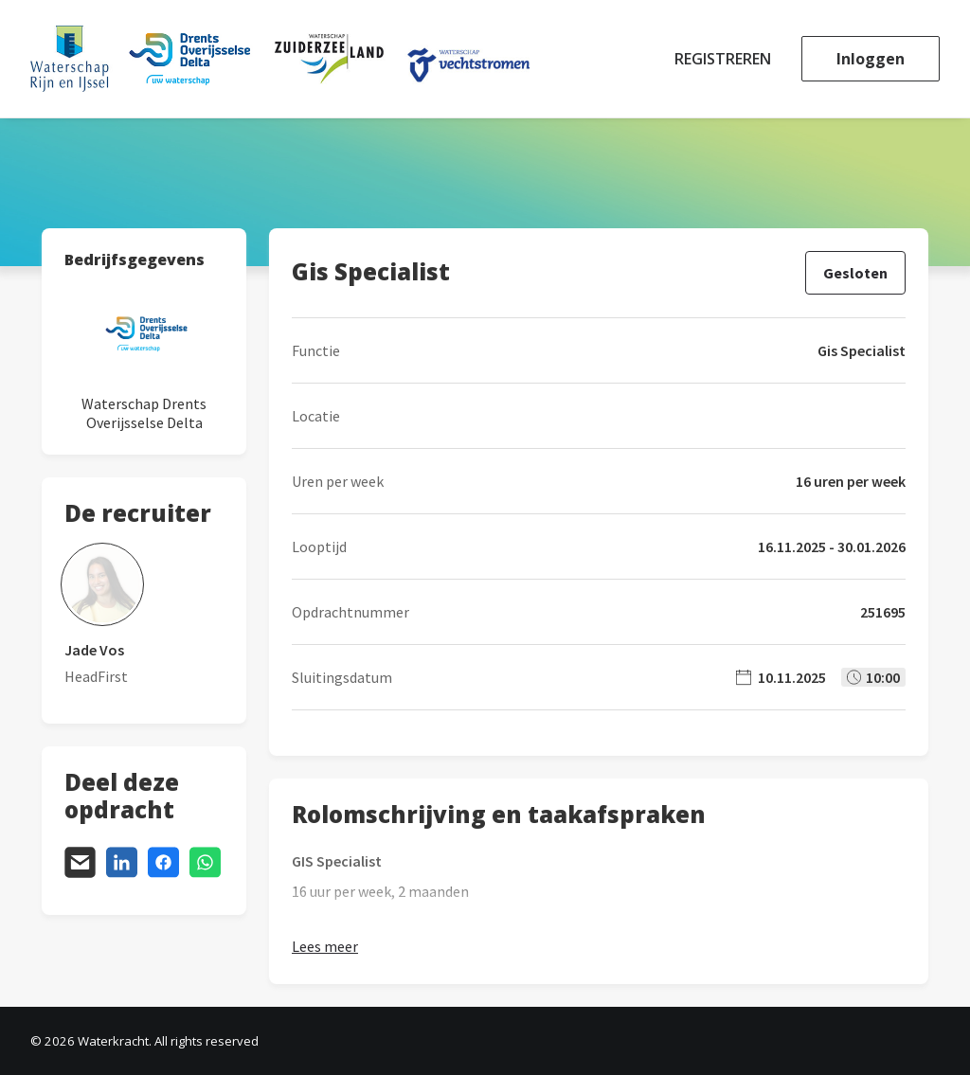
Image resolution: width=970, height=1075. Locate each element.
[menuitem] (729, 58)
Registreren (722, 58)
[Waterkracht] (280, 59)
